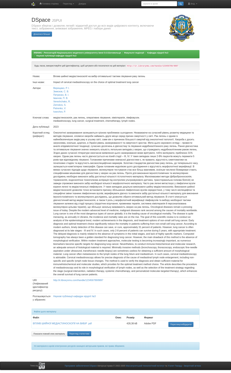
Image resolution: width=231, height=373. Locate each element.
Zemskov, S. (59, 105)
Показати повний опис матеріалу (49, 334)
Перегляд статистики (79, 334)
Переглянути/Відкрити (180, 324)
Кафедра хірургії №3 (157, 53)
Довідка (82, 4)
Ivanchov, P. (59, 111)
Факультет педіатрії (134, 53)
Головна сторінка (48, 3)
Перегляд (68, 4)
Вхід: (192, 3)
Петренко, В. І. (61, 95)
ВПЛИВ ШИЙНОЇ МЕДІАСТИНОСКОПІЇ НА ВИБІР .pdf (62, 323)
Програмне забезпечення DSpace (81, 366)
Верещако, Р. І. (61, 88)
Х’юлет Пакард (175, 366)
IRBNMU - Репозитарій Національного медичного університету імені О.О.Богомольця (77, 53)
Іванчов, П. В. (60, 98)
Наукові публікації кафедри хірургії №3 (56, 55)
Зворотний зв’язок (192, 366)
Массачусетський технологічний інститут (145, 366)
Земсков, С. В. (61, 91)
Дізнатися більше (41, 34)
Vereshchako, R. (62, 101)
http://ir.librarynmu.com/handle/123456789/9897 (78, 280)
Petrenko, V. (59, 108)
